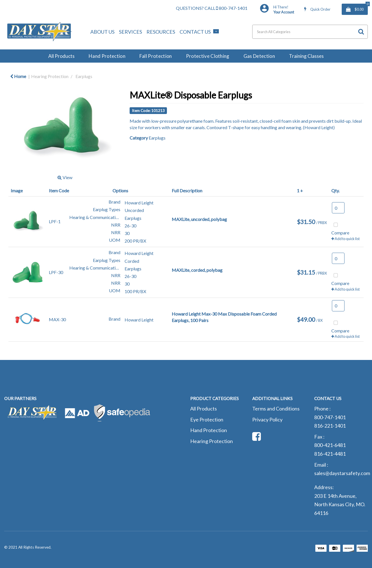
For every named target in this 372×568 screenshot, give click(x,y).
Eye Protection (206, 419)
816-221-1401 (330, 426)
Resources (160, 32)
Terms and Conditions (276, 408)
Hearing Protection (49, 76)
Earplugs (83, 76)
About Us (102, 32)
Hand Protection (107, 56)
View (65, 177)
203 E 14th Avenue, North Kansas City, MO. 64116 (339, 504)
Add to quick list (345, 238)
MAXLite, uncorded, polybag (199, 219)
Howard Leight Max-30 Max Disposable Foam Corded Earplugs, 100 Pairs (224, 317)
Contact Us (195, 32)
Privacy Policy (267, 419)
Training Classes (306, 56)
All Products (61, 56)
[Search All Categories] (310, 32)
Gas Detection (259, 56)
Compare (340, 228)
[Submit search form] (361, 31)
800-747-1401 (231, 8)
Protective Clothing (207, 56)
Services (130, 32)
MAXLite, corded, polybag (197, 270)
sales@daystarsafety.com (342, 473)
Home (18, 76)
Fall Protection (155, 56)
